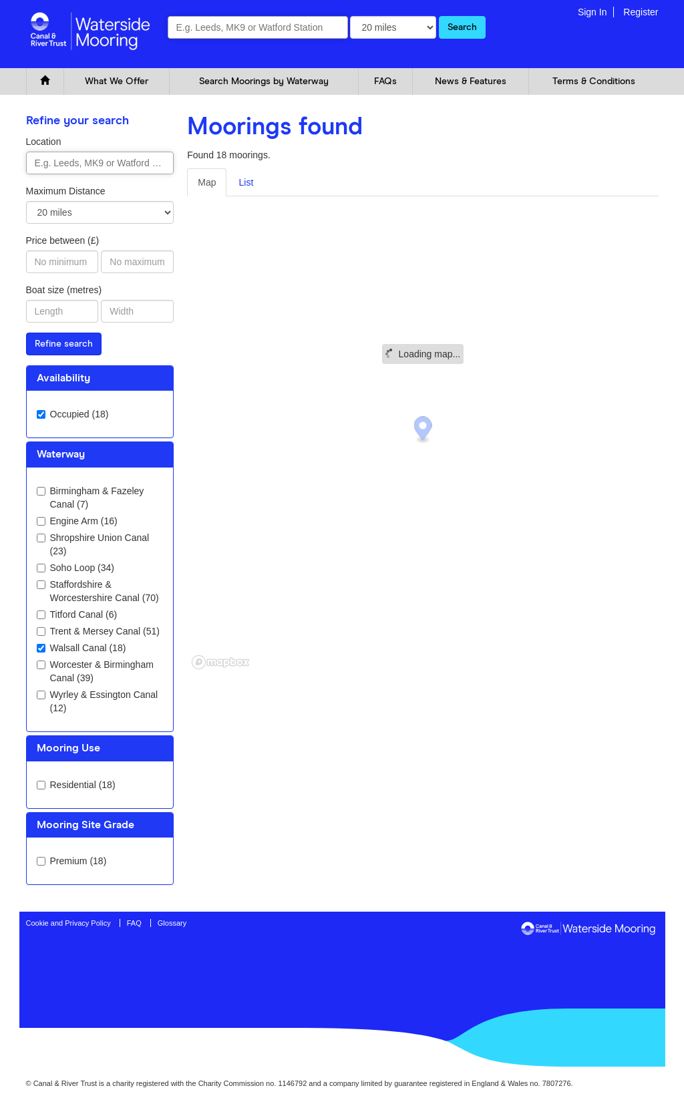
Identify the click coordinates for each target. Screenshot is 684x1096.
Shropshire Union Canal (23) (93, 544)
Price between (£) (63, 240)
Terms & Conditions (593, 81)
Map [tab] (207, 182)
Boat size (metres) (64, 290)
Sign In (592, 12)
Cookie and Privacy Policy (68, 923)
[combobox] (257, 27)
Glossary (172, 923)
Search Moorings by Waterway (264, 81)
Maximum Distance (66, 191)
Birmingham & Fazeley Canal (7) (90, 498)
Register (640, 12)
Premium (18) (72, 861)
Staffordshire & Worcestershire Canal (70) (98, 591)
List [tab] (245, 182)
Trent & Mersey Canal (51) (98, 631)
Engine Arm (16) (77, 521)
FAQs (385, 81)
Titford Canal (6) (77, 614)
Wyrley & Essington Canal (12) (97, 701)
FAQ (134, 923)
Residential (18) (76, 784)
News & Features (470, 81)
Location (43, 141)
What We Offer (116, 81)
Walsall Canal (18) (81, 648)
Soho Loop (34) (76, 567)
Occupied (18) (73, 414)
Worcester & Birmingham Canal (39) (95, 671)
